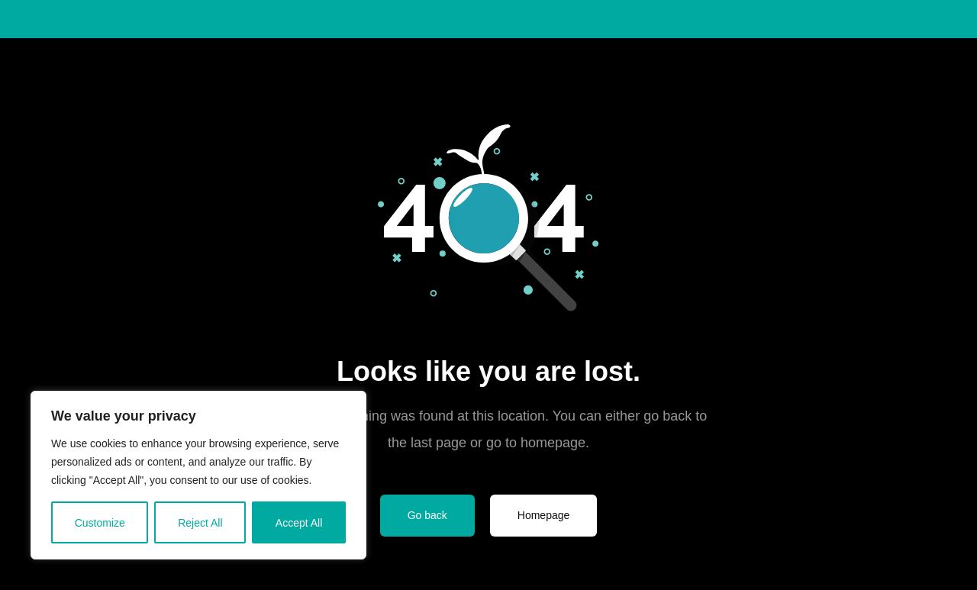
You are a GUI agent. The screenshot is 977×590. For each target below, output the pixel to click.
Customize (100, 523)
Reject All (200, 523)
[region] (198, 475)
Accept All (299, 523)
